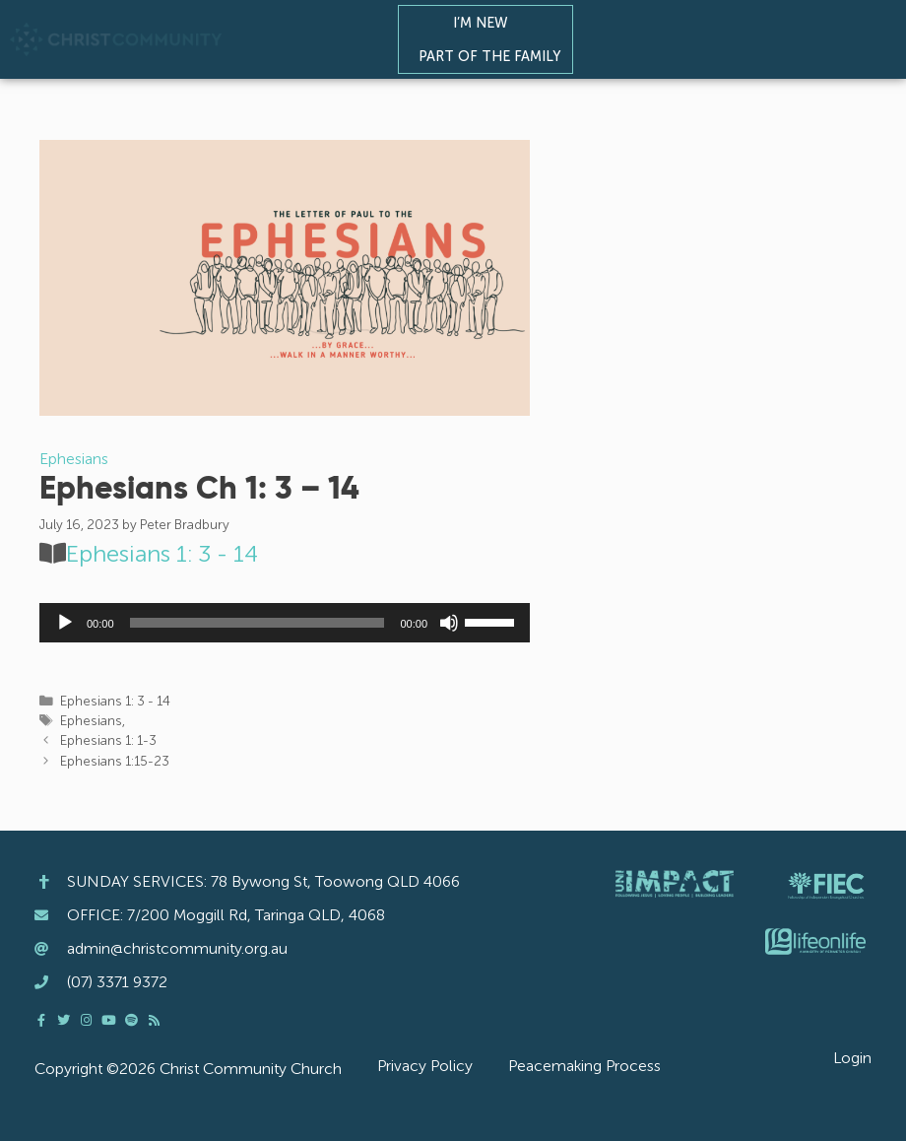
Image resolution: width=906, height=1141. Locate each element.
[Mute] (449, 623)
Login (852, 1057)
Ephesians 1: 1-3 (108, 740)
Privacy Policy (425, 1065)
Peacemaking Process (584, 1065)
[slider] (257, 623)
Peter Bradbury (184, 524)
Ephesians (73, 458)
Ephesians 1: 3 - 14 (162, 553)
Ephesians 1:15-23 (114, 761)
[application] (284, 622)
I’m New (485, 23)
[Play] (65, 623)
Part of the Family (494, 56)
